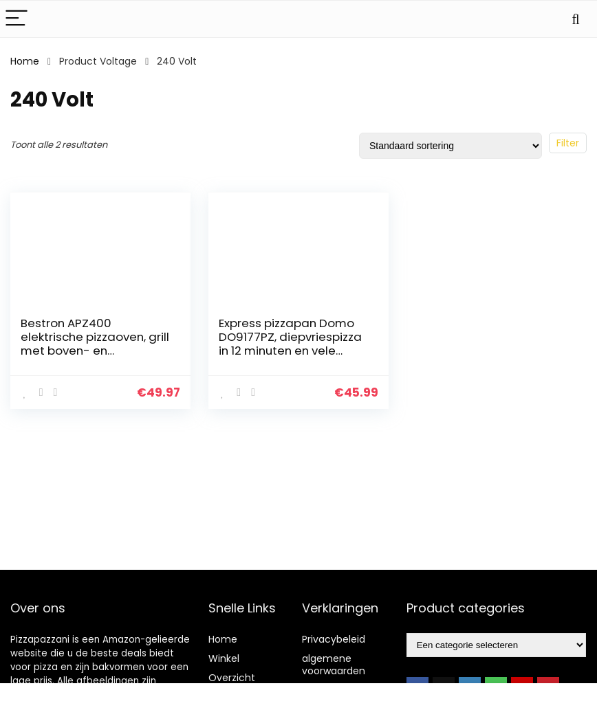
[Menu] (16, 19)
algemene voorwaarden (333, 665)
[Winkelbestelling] (450, 146)
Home (24, 61)
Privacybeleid (333, 639)
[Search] (575, 19)
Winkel (223, 658)
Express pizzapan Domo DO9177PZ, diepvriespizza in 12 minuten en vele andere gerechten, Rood (290, 344)
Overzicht (231, 678)
